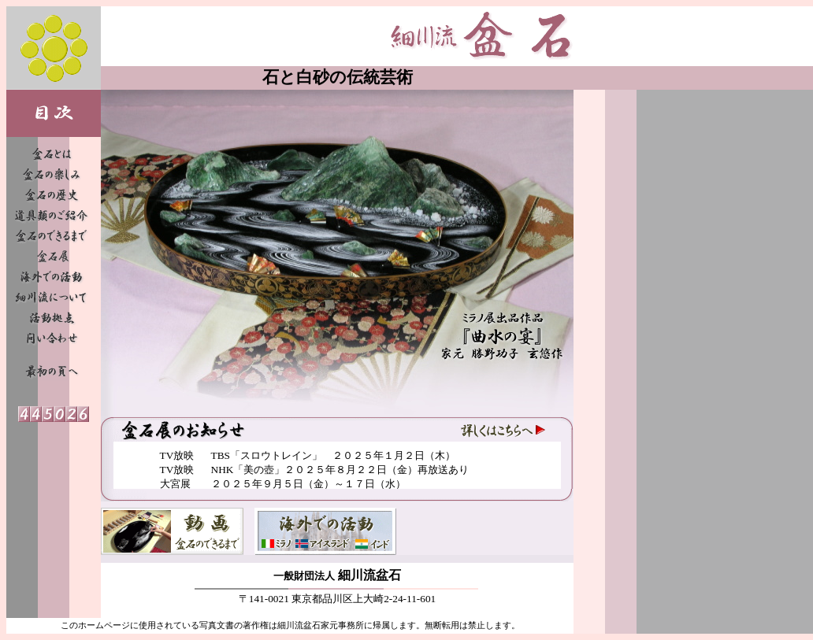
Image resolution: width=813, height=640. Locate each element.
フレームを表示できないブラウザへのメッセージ (337, 465)
